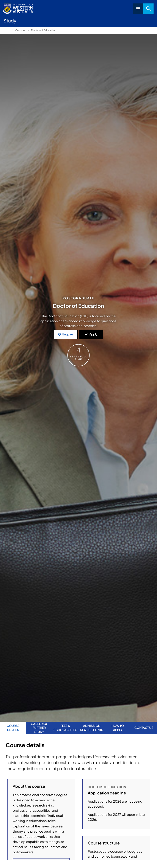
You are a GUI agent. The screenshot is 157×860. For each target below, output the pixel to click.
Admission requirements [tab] (91, 727)
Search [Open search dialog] (148, 8)
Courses (20, 30)
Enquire (67, 334)
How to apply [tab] (117, 727)
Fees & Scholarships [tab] (65, 727)
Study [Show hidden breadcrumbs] (6, 30)
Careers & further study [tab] (39, 728)
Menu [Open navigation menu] (138, 8)
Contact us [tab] (143, 728)
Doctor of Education (43, 30)
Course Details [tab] (13, 727)
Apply (93, 334)
